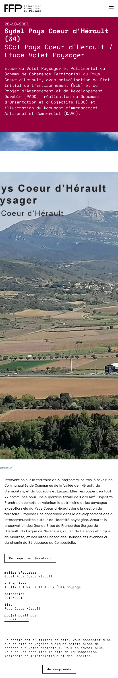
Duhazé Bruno (16, 619)
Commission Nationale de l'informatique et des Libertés (50, 653)
